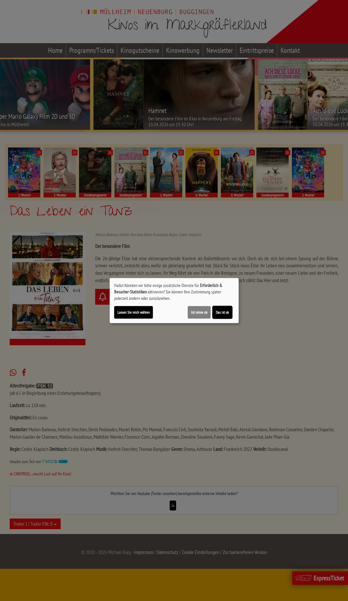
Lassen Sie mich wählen (133, 312)
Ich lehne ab (199, 312)
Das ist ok (222, 312)
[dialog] (174, 300)
